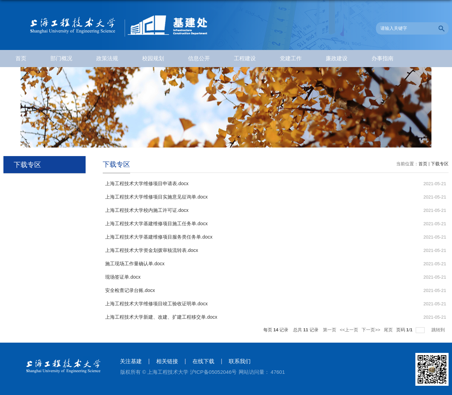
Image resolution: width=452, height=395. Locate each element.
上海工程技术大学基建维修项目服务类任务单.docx (158, 237)
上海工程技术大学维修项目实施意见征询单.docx (156, 197)
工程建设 (245, 58)
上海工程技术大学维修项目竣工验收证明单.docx (156, 303)
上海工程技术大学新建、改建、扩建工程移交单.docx (161, 317)
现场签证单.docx (122, 277)
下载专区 (440, 163)
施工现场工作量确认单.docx (134, 263)
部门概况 (61, 58)
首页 (20, 58)
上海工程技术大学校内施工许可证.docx (146, 210)
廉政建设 (337, 58)
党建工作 (291, 58)
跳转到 (438, 329)
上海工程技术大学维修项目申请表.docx (146, 183)
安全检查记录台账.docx (130, 290)
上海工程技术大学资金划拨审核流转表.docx (151, 250)
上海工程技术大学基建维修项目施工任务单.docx (156, 223)
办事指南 (382, 58)
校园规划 (153, 58)
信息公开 (199, 58)
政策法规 (107, 58)
